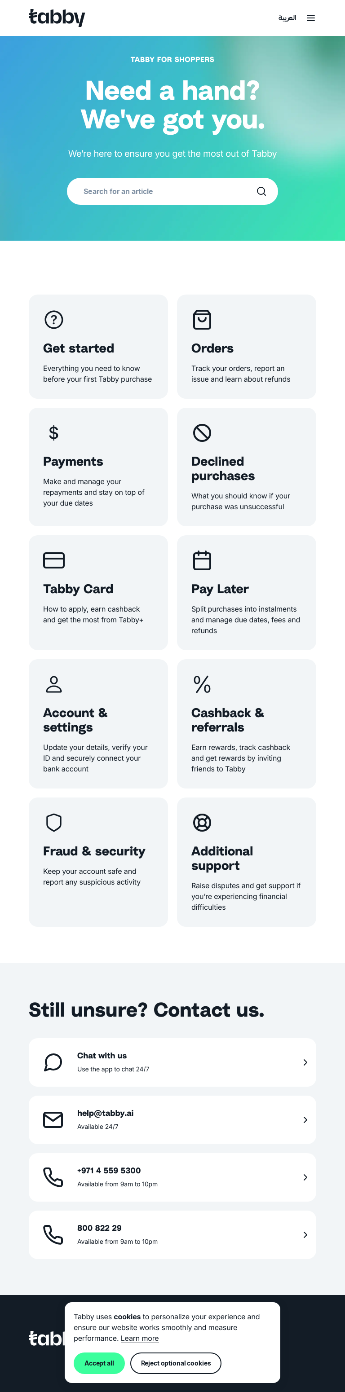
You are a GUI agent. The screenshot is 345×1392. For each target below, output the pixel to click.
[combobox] (170, 191)
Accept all (99, 1363)
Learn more (140, 1338)
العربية (287, 18)
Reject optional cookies (176, 1363)
